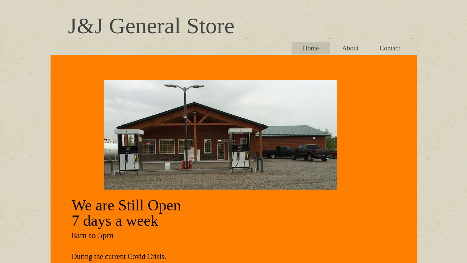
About (350, 48)
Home (311, 48)
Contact (390, 48)
